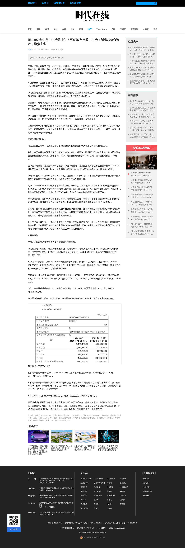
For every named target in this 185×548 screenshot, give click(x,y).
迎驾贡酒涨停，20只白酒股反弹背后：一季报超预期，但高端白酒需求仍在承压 (140, 196)
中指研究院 (85, 508)
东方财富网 (98, 496)
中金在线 (123, 496)
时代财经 (32, 3)
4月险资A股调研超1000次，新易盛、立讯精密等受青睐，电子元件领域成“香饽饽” (142, 103)
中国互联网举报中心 (67, 528)
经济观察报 (85, 483)
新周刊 (45, 3)
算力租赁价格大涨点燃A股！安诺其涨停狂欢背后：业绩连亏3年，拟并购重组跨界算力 (141, 188)
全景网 (96, 500)
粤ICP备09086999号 (55, 523)
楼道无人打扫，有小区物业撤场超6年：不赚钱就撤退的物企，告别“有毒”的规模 (142, 56)
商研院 (123, 29)
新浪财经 (123, 483)
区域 (47, 29)
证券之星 (84, 496)
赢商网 (122, 504)
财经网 (109, 483)
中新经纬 (84, 491)
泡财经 (109, 504)
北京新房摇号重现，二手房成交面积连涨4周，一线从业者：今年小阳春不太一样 (142, 83)
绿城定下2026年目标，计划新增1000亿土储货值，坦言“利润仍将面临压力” (142, 69)
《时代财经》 (146, 496)
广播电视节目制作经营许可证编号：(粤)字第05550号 (83, 523)
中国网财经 (124, 487)
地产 (90, 29)
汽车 (113, 29)
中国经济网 (111, 479)
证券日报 (123, 479)
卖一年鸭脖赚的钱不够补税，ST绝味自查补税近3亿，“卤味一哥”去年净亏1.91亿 (141, 174)
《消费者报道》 (147, 491)
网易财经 (97, 487)
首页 (30, 29)
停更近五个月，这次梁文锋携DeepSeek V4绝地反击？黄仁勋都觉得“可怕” (142, 123)
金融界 (109, 491)
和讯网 (122, 491)
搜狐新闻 (110, 487)
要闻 (38, 29)
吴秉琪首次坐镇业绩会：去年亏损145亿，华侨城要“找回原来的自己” (142, 63)
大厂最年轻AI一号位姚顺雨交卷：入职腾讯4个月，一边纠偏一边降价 (141, 225)
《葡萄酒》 (145, 483)
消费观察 (134, 29)
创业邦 (96, 504)
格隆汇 (109, 500)
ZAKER (83, 500)
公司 (73, 29)
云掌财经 (84, 504)
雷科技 (96, 508)
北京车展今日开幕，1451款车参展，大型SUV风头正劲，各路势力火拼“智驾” (140, 210)
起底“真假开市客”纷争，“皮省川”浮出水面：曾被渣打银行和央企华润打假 (142, 130)
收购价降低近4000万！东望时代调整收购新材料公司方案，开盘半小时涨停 (140, 218)
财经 (55, 29)
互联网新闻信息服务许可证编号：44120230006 (121, 523)
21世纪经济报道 (86, 479)
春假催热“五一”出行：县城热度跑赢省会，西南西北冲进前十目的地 (142, 116)
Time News (101, 29)
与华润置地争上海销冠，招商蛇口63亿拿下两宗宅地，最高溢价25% (142, 50)
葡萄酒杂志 (75, 3)
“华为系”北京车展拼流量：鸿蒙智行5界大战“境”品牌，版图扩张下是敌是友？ (141, 232)
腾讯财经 (84, 487)
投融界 (109, 508)
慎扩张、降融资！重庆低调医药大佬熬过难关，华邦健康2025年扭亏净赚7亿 (140, 181)
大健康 (146, 29)
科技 (81, 29)
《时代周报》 (146, 479)
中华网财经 (98, 491)
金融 (64, 29)
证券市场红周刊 (99, 483)
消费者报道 (59, 3)
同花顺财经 (111, 496)
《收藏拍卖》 (146, 487)
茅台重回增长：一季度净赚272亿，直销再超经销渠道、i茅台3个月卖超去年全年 (142, 136)
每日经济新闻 (98, 479)
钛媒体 (122, 500)
